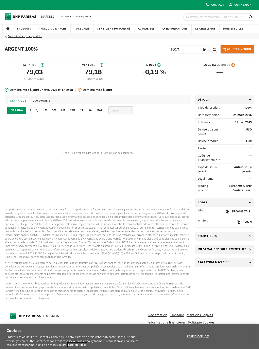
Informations (175, 28)
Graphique (18, 100)
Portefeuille (233, 28)
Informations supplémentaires (225, 249)
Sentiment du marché (114, 28)
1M (45, 110)
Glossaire (177, 315)
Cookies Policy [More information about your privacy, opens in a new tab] (77, 346)
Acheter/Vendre (237, 49)
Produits (24, 28)
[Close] (252, 337)
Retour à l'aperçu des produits (25, 36)
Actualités (146, 28)
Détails (225, 99)
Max (100, 110)
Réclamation (157, 315)
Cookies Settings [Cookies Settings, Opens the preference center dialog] (198, 337)
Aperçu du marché (53, 28)
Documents (41, 100)
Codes (225, 202)
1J (29, 110)
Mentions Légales (200, 315)
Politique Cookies (201, 322)
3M (54, 110)
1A (82, 110)
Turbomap (82, 28)
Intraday (16, 110)
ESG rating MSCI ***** (225, 262)
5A (90, 110)
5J (37, 110)
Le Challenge (205, 28)
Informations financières (167, 322)
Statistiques (225, 236)
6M (63, 110)
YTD (72, 110)
